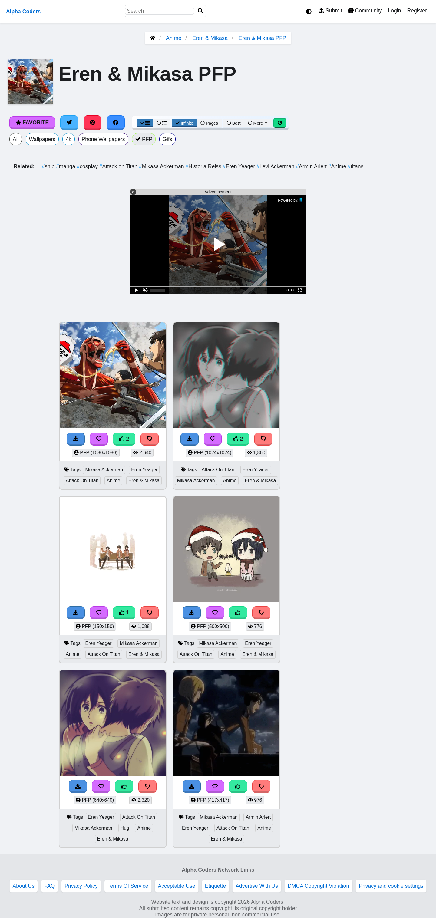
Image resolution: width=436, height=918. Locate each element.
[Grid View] (145, 123)
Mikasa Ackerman (162, 166)
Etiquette (215, 886)
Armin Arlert (312, 166)
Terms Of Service (127, 886)
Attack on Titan (119, 166)
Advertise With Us (257, 886)
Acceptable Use (176, 886)
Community (365, 11)
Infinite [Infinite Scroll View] (184, 123)
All (16, 139)
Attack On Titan (82, 480)
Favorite (32, 123)
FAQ (49, 886)
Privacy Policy (81, 886)
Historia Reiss (204, 166)
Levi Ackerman (276, 166)
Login (394, 11)
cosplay (88, 166)
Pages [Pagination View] (209, 123)
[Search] (200, 11)
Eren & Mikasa (210, 38)
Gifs (167, 139)
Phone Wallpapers (103, 139)
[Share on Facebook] (116, 122)
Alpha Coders (23, 11)
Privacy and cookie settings (391, 886)
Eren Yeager (240, 166)
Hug (125, 828)
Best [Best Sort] (234, 123)
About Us (24, 886)
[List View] (161, 123)
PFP (144, 139)
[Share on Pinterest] (93, 122)
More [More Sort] (258, 123)
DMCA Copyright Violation (318, 886)
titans (355, 166)
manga (66, 166)
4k (68, 139)
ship (49, 166)
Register (417, 11)
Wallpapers (42, 139)
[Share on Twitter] (69, 122)
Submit (330, 11)
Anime (173, 38)
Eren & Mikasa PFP (262, 38)
